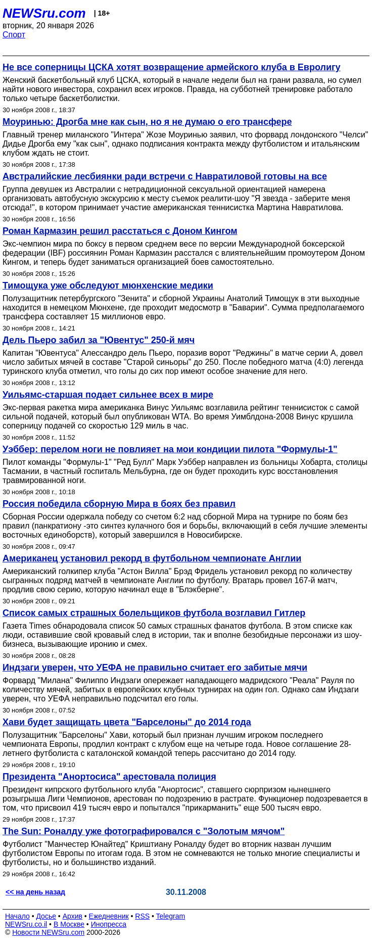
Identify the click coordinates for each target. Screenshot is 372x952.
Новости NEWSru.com (48, 932)
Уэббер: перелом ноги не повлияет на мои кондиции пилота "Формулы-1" (170, 449)
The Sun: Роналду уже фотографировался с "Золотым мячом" (144, 831)
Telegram (170, 916)
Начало (17, 916)
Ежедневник (109, 916)
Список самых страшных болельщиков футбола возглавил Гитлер (154, 613)
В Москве (69, 924)
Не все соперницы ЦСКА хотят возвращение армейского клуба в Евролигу (172, 67)
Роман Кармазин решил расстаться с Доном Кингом (120, 231)
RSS (142, 916)
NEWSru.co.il (26, 924)
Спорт (14, 34)
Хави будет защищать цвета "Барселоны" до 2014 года (127, 722)
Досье (46, 916)
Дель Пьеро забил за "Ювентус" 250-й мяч (99, 340)
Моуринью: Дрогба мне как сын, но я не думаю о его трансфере (147, 122)
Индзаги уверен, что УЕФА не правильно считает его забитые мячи (155, 667)
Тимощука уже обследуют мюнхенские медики (108, 285)
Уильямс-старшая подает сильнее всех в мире (108, 395)
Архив (72, 916)
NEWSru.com (44, 13)
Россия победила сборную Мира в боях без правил (119, 504)
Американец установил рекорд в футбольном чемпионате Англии (152, 558)
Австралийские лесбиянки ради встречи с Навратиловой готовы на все (165, 176)
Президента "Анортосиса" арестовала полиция (109, 777)
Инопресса (109, 924)
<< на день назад (35, 892)
